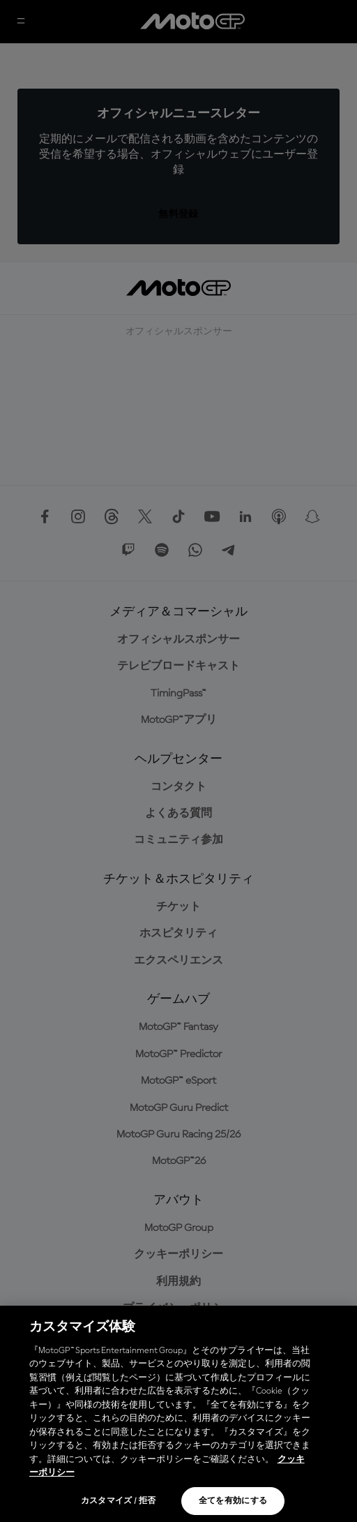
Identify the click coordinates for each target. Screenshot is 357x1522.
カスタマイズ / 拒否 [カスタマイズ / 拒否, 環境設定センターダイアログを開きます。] (118, 1501)
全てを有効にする (233, 1501)
